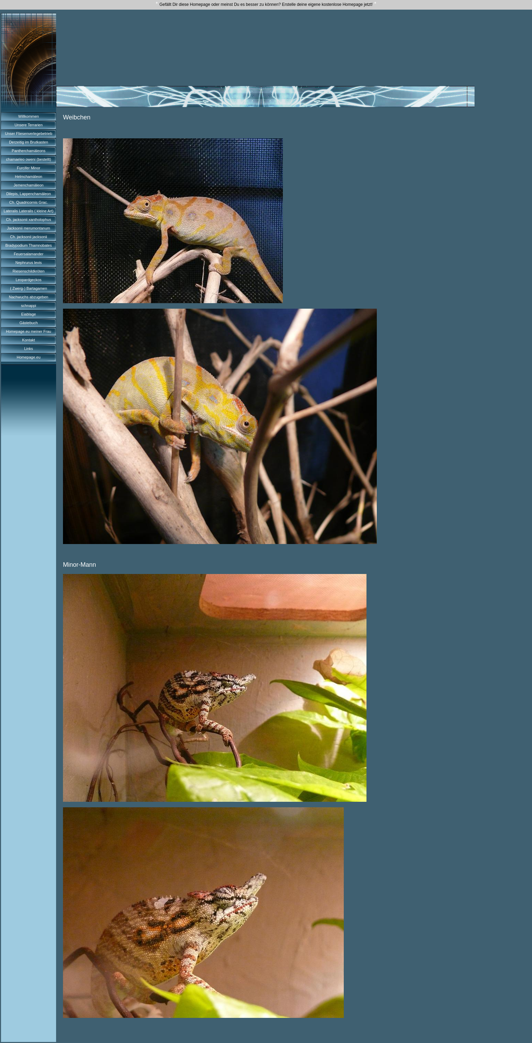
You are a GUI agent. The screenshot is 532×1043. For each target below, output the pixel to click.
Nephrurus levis (28, 262)
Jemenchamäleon (29, 185)
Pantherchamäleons (28, 151)
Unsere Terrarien (28, 125)
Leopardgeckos (28, 280)
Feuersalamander (28, 254)
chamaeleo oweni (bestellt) (28, 159)
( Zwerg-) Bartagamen (28, 288)
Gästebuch (28, 323)
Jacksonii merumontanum (28, 228)
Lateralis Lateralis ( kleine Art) (29, 211)
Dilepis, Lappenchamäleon (28, 194)
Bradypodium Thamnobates (29, 245)
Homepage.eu (28, 357)
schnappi (28, 306)
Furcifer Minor (28, 168)
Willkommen (28, 116)
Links (28, 349)
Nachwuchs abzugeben (28, 297)
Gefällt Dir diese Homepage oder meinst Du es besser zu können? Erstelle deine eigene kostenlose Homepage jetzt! (266, 4)
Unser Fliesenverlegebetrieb (28, 133)
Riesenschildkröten (29, 271)
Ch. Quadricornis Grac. (28, 202)
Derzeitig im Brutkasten (28, 142)
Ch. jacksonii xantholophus (28, 219)
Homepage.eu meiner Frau (28, 331)
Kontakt (28, 340)
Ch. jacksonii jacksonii (28, 237)
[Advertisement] (265, 34)
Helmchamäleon (28, 176)
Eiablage (28, 314)
